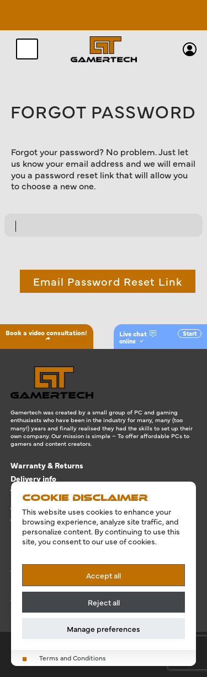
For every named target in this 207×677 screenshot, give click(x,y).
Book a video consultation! (46, 334)
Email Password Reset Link (107, 281)
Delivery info (33, 478)
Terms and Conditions (72, 658)
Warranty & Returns (46, 465)
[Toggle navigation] (27, 49)
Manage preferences (103, 628)
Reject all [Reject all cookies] (104, 602)
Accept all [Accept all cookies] (103, 575)
